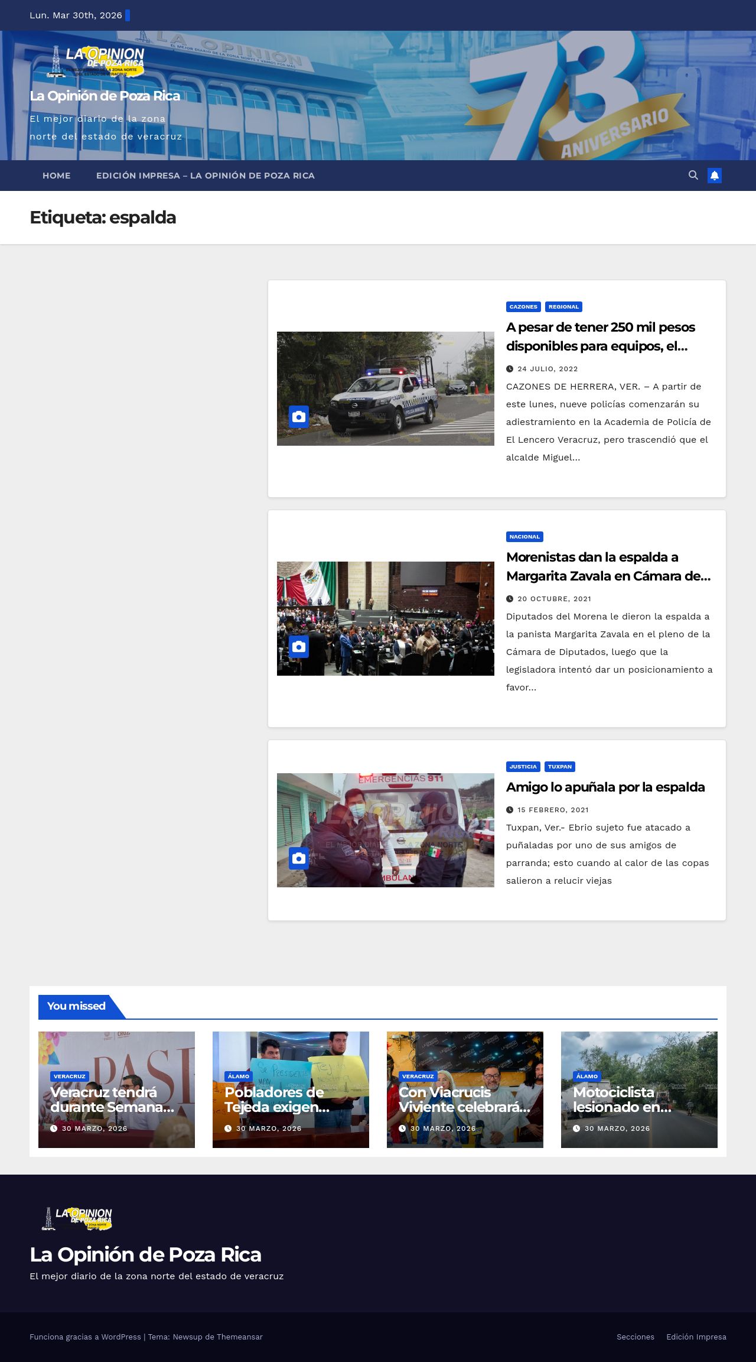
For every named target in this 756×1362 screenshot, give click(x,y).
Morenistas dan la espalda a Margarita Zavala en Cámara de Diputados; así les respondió (603, 576)
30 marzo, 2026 (95, 1128)
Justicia (523, 766)
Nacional (525, 536)
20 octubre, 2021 (555, 599)
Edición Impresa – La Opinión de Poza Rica (205, 175)
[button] (693, 175)
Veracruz (70, 1076)
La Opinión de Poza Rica (105, 95)
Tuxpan (560, 766)
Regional (564, 306)
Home (56, 175)
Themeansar (240, 1336)
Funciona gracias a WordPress (87, 1336)
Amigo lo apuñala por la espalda (605, 787)
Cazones (523, 306)
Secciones (635, 1336)
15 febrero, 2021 (553, 810)
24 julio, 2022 (548, 369)
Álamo (238, 1076)
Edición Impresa (696, 1336)
